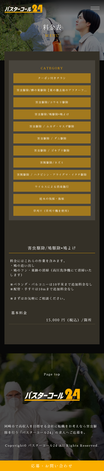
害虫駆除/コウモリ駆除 (52, 102)
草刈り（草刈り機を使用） (52, 211)
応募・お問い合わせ (52, 466)
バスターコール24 (43, 445)
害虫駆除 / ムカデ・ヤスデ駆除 (52, 126)
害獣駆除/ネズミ (52, 162)
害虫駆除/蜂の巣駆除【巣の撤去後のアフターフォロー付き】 (54, 90)
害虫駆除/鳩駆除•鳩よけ (52, 114)
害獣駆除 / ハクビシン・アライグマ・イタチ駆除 (52, 174)
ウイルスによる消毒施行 (52, 186)
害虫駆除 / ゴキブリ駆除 (52, 150)
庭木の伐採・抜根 (51, 199)
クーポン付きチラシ (52, 78)
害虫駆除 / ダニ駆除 (52, 138)
